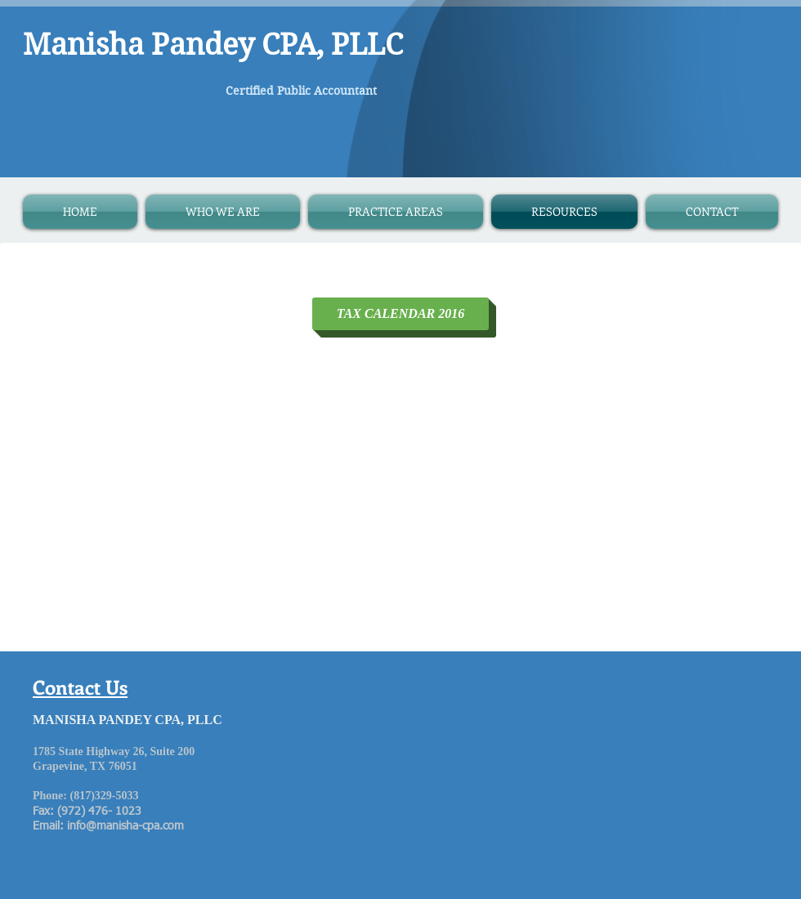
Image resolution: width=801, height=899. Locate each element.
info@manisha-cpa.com (125, 826)
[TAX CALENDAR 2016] (400, 313)
